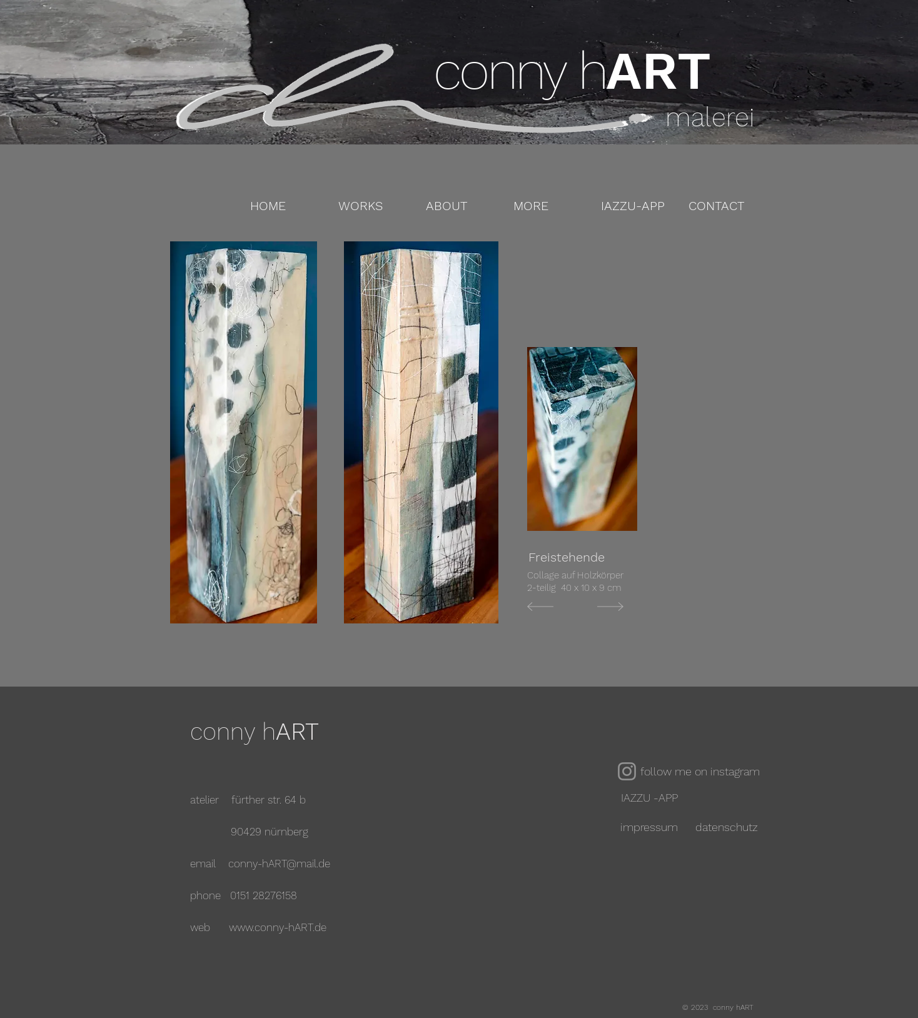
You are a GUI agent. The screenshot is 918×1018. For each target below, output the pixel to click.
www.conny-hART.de (277, 927)
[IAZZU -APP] (649, 798)
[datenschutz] (726, 827)
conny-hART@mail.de (279, 863)
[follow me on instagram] (702, 771)
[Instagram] (627, 771)
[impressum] (649, 827)
